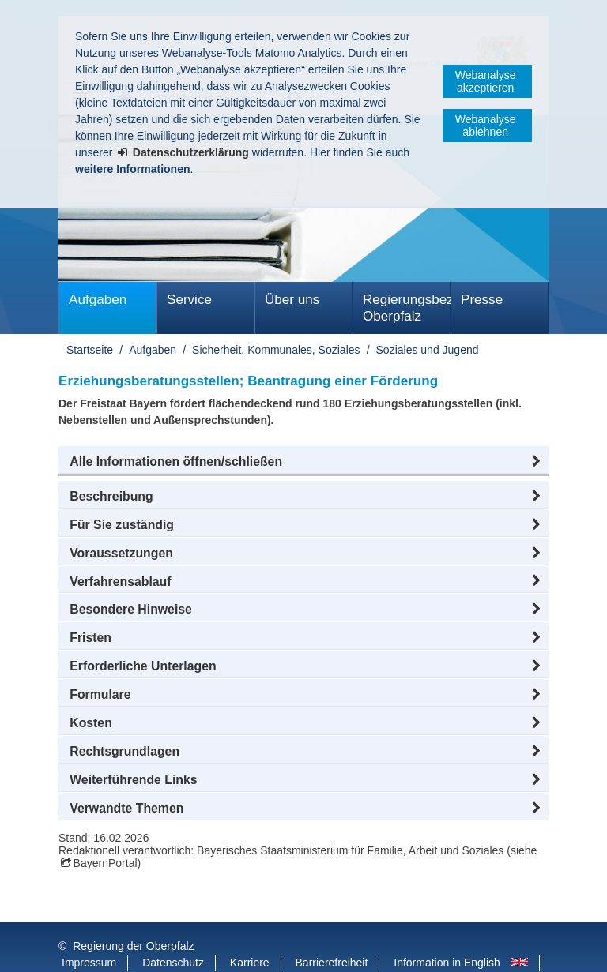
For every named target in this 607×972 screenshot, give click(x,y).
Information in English (447, 931)
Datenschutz (173, 931)
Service (189, 299)
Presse (482, 299)
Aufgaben (97, 299)
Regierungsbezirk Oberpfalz (407, 308)
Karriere (250, 931)
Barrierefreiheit (332, 931)
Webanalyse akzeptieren (485, 81)
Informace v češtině (109, 947)
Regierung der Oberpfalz (133, 914)
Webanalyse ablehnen (485, 125)
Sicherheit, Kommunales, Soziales (276, 349)
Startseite (89, 349)
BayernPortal (106, 863)
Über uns (292, 299)
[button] (303, 462)
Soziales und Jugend (427, 349)
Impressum (89, 931)
